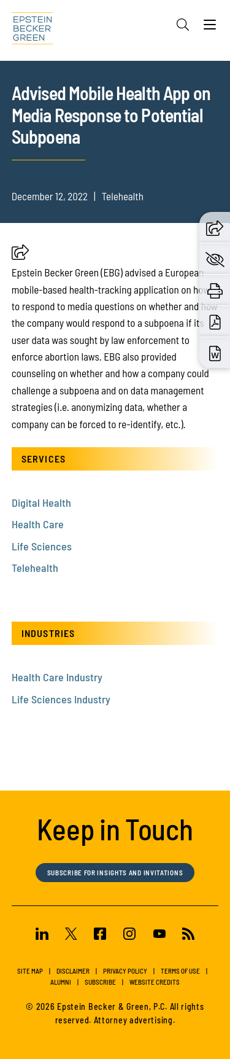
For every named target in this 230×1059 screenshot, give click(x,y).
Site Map (30, 971)
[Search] (183, 24)
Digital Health (41, 502)
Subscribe (100, 982)
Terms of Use (180, 971)
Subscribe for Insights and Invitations (115, 873)
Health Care (38, 524)
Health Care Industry (57, 677)
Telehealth (35, 567)
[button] (20, 256)
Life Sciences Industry (61, 699)
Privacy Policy (125, 971)
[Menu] (209, 27)
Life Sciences (42, 546)
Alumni (60, 982)
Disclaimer (73, 971)
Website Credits (154, 982)
